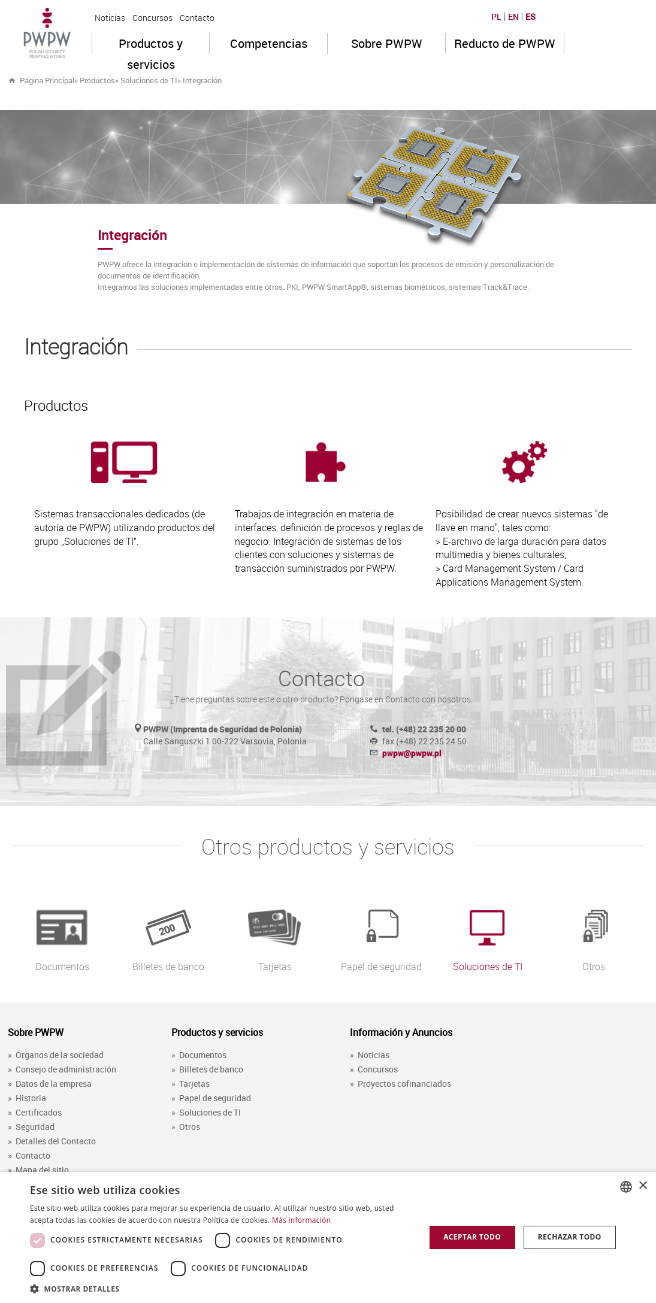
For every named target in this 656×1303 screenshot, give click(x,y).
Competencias (268, 43)
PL (496, 17)
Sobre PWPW (386, 43)
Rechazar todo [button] (569, 1237)
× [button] (642, 1185)
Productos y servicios (151, 44)
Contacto (197, 17)
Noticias (110, 17)
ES (530, 17)
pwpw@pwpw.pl (412, 753)
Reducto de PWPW (504, 43)
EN (513, 17)
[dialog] (328, 1237)
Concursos (152, 17)
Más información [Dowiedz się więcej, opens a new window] (301, 1220)
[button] (221, 1288)
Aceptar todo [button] (472, 1237)
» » (168, 80)
